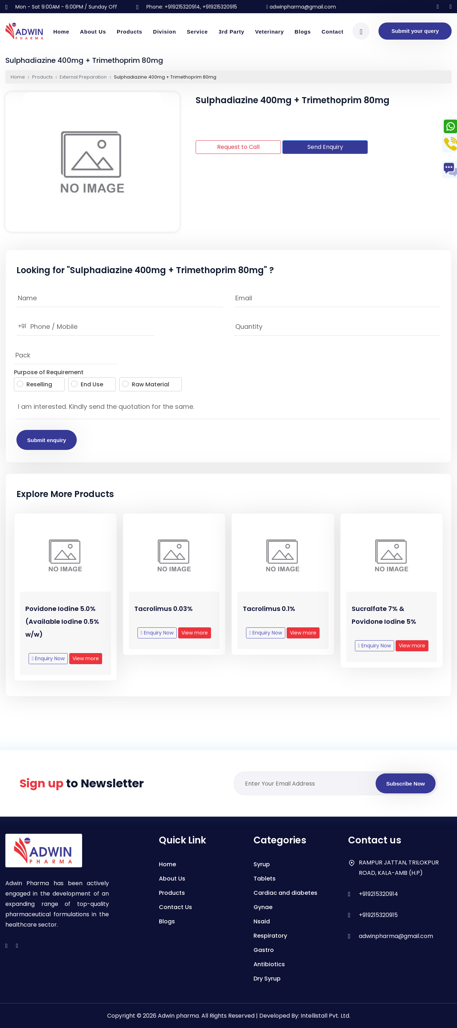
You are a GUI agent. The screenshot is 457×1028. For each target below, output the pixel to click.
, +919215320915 (218, 6)
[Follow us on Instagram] (438, 6)
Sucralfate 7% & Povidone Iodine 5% (384, 621)
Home (61, 32)
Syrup (261, 864)
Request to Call (238, 147)
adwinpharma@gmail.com (301, 6)
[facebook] (17, 946)
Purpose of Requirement (49, 372)
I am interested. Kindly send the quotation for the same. (228, 408)
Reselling (34, 384)
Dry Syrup (267, 978)
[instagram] (6, 946)
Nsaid (261, 921)
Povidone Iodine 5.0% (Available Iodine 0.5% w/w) (62, 627)
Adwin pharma (178, 1016)
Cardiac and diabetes (285, 893)
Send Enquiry (325, 147)
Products (129, 32)
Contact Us (175, 907)
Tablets (264, 878)
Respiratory (270, 936)
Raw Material (145, 384)
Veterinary (269, 32)
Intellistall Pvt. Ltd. (325, 1016)
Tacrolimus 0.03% (163, 614)
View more (85, 664)
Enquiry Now (48, 664)
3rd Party (231, 32)
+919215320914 (182, 6)
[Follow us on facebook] (451, 6)
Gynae (262, 907)
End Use (87, 384)
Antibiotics (269, 964)
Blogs (303, 32)
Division (164, 32)
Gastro (263, 950)
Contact (332, 32)
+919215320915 (378, 915)
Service (197, 32)
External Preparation (83, 77)
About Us (93, 32)
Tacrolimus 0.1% (269, 614)
